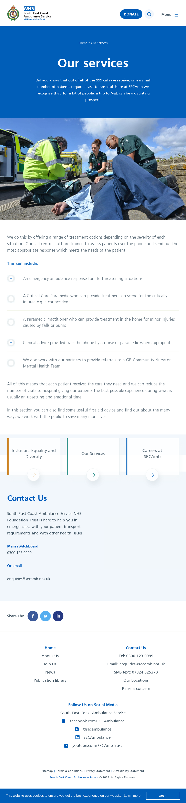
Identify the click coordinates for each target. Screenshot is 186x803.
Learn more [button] (132, 795)
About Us (50, 656)
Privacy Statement (98, 771)
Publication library (50, 680)
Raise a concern (136, 689)
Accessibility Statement (128, 771)
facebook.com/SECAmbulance (97, 721)
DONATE (131, 14)
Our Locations (136, 680)
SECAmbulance (97, 737)
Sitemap (47, 771)
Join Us (50, 664)
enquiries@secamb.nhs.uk (28, 579)
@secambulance (97, 729)
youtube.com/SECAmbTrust (97, 746)
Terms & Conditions (69, 771)
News (50, 672)
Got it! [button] (163, 795)
